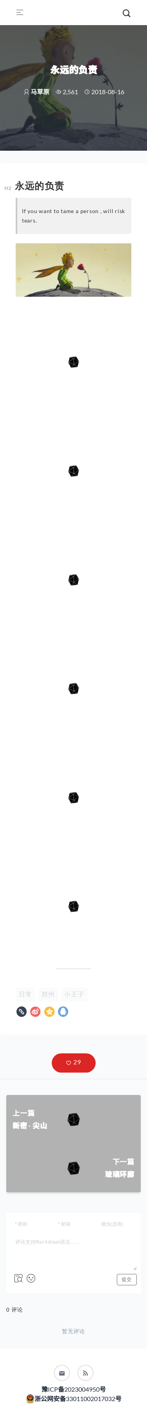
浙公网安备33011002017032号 (77, 1398)
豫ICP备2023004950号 (74, 1389)
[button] (74, 1063)
